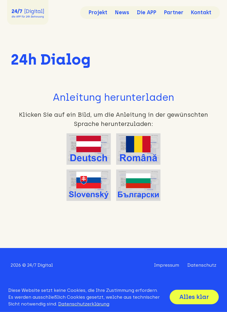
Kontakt (201, 12)
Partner (173, 12)
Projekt (98, 12)
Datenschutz (201, 265)
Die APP (146, 12)
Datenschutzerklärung (83, 304)
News (122, 12)
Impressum (166, 265)
